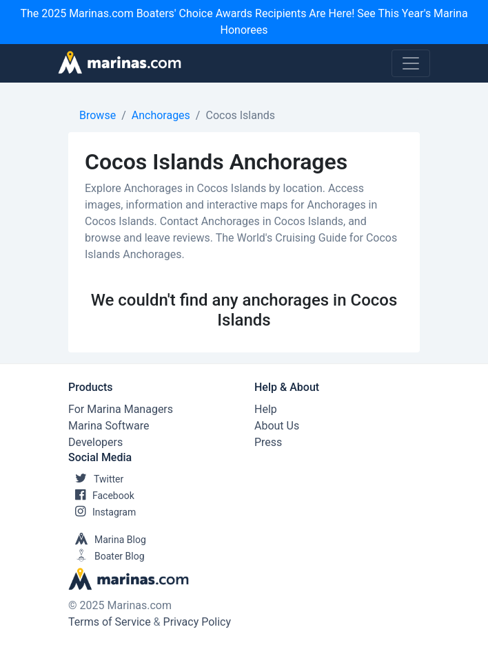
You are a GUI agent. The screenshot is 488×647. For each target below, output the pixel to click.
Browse (97, 115)
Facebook (101, 495)
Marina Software (108, 425)
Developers (95, 442)
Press (268, 442)
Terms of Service (109, 621)
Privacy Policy (197, 621)
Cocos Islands (240, 115)
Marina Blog (107, 539)
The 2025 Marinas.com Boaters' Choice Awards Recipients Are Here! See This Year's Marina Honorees (243, 21)
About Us (276, 425)
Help (265, 409)
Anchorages (161, 115)
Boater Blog (106, 556)
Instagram (102, 512)
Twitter (95, 479)
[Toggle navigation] (411, 63)
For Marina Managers (120, 409)
